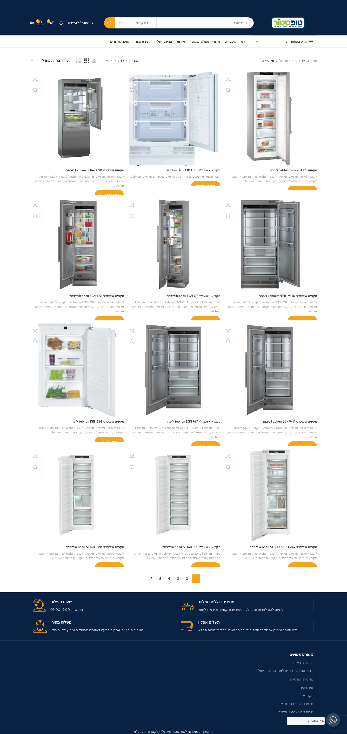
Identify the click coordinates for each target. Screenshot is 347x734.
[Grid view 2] (94, 61)
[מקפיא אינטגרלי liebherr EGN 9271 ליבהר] (76, 242)
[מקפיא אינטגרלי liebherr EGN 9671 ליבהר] (173, 368)
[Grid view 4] (78, 61)
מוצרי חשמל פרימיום (290, 179)
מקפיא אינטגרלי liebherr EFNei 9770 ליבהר (90, 168)
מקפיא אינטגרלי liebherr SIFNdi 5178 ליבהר (188, 543)
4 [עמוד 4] (169, 573)
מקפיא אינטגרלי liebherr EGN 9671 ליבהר (190, 418)
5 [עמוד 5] (160, 573)
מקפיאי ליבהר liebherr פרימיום (264, 175)
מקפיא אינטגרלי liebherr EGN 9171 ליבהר (190, 293)
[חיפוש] (179, 22)
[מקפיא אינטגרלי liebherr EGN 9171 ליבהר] (173, 242)
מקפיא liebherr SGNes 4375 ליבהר (291, 168)
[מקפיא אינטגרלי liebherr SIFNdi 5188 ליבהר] (76, 492)
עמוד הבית (309, 61)
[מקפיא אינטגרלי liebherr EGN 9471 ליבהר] (271, 368)
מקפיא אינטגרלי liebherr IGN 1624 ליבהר (92, 418)
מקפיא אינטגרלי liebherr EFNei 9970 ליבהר (285, 293)
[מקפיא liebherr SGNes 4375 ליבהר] (271, 118)
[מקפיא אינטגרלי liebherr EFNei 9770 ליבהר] (76, 118)
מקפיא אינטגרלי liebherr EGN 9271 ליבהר (92, 293)
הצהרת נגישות (303, 657)
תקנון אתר (306, 690)
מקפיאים (311, 179)
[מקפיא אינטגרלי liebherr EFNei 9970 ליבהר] (271, 242)
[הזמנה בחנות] (49, 60)
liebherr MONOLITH (76, 175)
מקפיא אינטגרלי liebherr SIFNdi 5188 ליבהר (90, 543)
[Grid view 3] (86, 61)
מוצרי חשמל (288, 61)
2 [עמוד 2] (187, 573)
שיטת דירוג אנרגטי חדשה (296, 699)
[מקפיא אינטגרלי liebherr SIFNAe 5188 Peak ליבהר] (271, 492)
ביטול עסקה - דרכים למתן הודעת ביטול (286, 666)
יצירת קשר (306, 682)
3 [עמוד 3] (178, 573)
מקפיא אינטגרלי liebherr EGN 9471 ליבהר (287, 418)
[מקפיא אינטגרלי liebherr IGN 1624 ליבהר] (76, 368)
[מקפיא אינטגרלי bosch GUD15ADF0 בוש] (173, 118)
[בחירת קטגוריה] (136, 23)
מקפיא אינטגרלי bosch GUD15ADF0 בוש (190, 168)
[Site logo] (289, 22)
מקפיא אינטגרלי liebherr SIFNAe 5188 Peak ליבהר (280, 543)
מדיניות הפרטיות (302, 674)
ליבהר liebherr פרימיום (301, 175)
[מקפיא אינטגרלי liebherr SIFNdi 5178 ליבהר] (173, 492)
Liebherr (244, 179)
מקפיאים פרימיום (263, 179)
